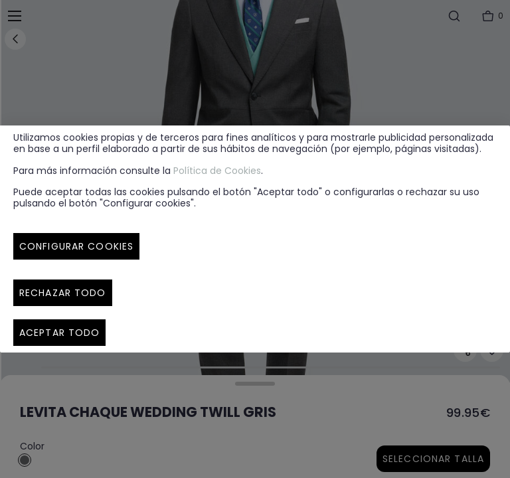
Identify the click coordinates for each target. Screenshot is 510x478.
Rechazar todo (62, 292)
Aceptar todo (59, 332)
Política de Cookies (217, 170)
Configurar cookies (76, 246)
